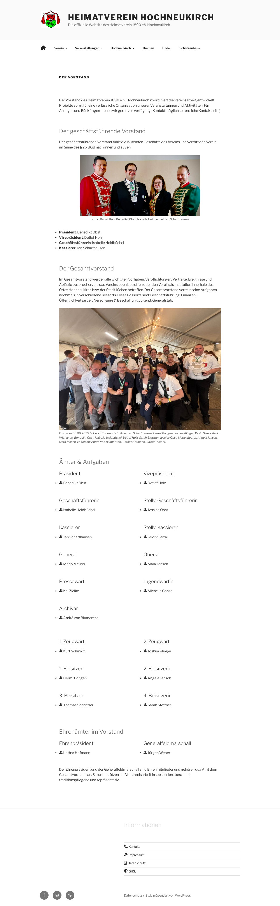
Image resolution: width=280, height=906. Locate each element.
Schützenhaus (189, 48)
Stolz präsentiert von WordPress (168, 895)
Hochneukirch (123, 48)
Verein (61, 48)
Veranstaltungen (89, 48)
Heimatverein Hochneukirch (141, 17)
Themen (148, 48)
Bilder (166, 48)
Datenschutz (133, 895)
